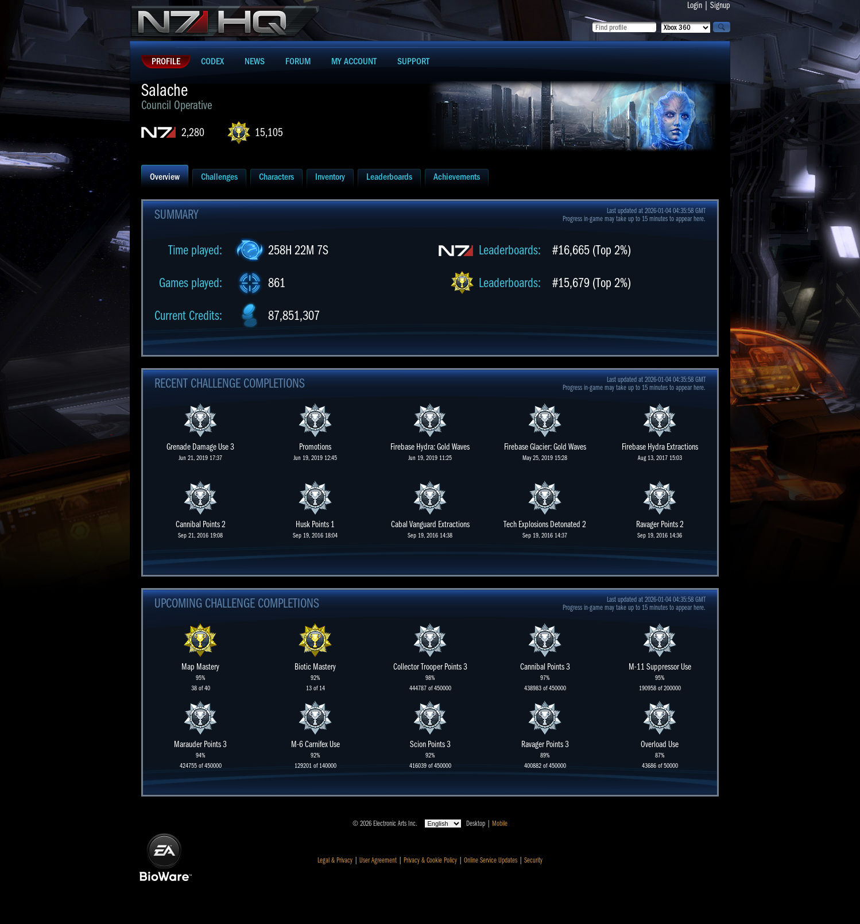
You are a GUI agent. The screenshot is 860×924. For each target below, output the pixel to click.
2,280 (192, 132)
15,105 (269, 132)
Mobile (500, 823)
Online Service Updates (490, 860)
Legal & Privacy (334, 860)
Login (694, 5)
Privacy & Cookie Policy (430, 860)
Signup (720, 5)
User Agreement (378, 860)
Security (533, 860)
